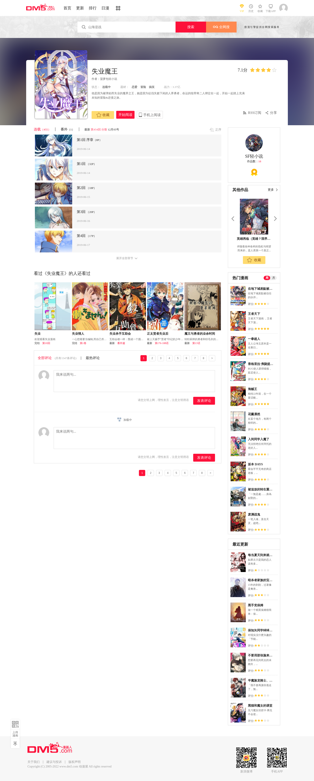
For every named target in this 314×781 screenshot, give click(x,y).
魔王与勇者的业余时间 (199, 333)
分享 (273, 113)
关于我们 (33, 762)
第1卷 (83, 343)
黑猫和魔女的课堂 (260, 705)
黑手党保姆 (255, 605)
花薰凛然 (254, 414)
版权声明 (74, 762)
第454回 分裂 (99, 129)
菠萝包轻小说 (108, 78)
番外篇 (121, 343)
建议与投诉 (54, 762)
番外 (68, 129)
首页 (67, 8)
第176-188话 (162, 343)
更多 (271, 189)
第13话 (196, 343)
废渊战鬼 (254, 514)
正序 (218, 129)
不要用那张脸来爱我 (261, 655)
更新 (80, 8)
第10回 (46, 343)
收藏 (102, 115)
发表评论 (204, 400)
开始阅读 (125, 114)
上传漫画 (15, 734)
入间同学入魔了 (258, 439)
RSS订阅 (254, 113)
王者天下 (254, 313)
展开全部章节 (124, 258)
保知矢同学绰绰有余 (261, 630)
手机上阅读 (152, 115)
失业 (37, 333)
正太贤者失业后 (157, 333)
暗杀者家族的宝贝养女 (263, 580)
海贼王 (252, 389)
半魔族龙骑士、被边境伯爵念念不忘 (272, 680)
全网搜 (221, 27)
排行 (93, 8)
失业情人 (78, 333)
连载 (42, 129)
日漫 (105, 8)
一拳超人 (254, 339)
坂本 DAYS (255, 464)
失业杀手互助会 (120, 333)
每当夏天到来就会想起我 (265, 555)
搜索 (190, 27)
